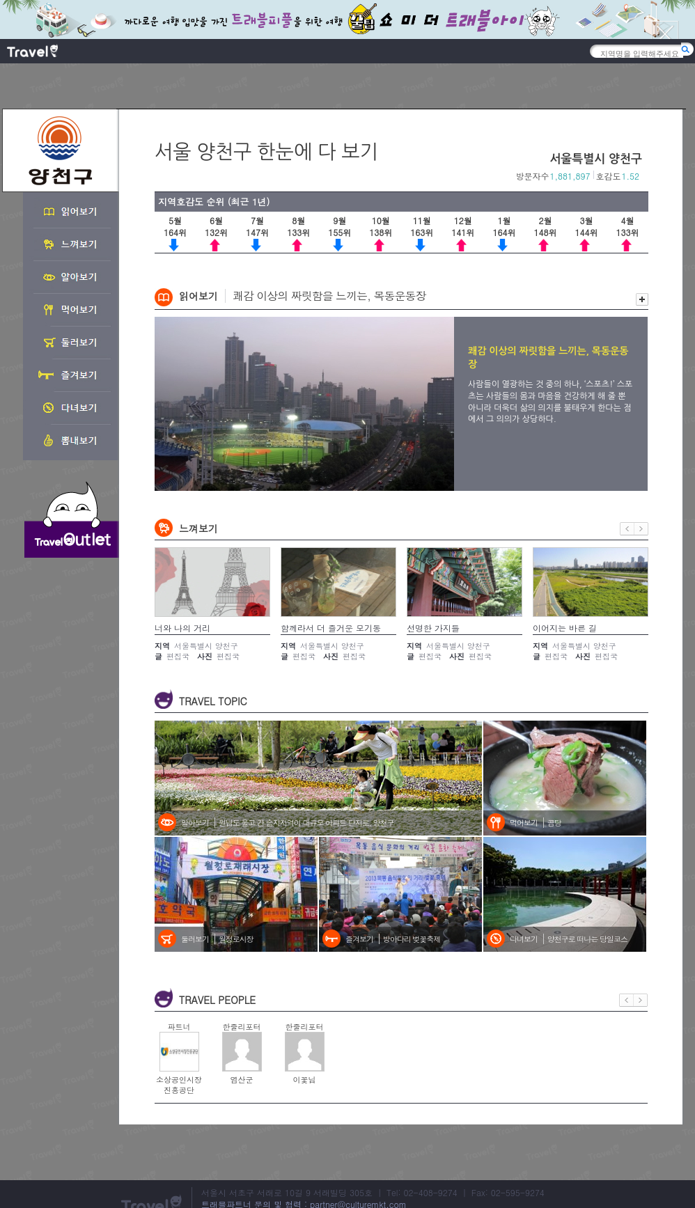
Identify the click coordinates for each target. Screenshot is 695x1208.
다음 (641, 528)
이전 (627, 528)
